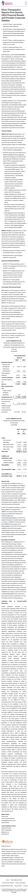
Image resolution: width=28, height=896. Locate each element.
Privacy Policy (18, 886)
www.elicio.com (18, 598)
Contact (25, 886)
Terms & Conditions (20, 883)
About (7, 880)
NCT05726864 (6, 526)
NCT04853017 (13, 518)
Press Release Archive (16, 880)
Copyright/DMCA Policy (7, 886)
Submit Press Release (8, 883)
